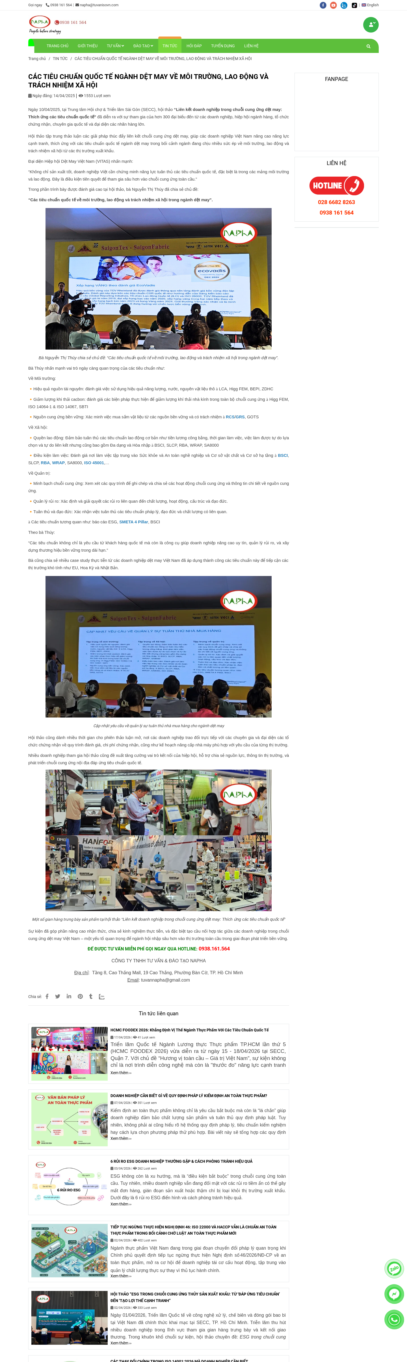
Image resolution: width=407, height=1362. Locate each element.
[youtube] (335, 5)
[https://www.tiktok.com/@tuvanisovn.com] (356, 5)
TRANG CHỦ (57, 46)
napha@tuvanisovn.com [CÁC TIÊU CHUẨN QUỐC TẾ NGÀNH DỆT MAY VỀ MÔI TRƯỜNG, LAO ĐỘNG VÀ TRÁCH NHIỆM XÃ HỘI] (96, 5)
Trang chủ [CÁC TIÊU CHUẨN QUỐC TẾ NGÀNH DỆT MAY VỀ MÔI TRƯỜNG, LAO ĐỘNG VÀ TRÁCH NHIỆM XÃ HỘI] (37, 58)
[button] (371, 5)
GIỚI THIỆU (88, 46)
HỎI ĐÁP (194, 46)
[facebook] (325, 5)
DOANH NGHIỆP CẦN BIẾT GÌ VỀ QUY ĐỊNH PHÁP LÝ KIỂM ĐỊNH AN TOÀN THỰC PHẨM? (189, 1095)
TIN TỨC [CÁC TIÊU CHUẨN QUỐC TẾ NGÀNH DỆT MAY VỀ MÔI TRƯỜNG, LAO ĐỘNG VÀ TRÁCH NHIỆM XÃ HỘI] (60, 58)
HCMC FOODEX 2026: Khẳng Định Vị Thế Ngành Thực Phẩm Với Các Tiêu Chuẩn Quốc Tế (190, 1030)
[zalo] (346, 5)
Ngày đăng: (40, 95)
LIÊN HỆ (251, 46)
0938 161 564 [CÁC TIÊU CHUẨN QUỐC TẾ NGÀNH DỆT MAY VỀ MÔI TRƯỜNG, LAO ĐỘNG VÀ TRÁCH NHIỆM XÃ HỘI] (59, 5)
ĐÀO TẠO (143, 46)
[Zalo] (105, 996)
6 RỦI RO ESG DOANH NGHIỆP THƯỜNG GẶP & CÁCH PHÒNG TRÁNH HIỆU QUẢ (181, 1161)
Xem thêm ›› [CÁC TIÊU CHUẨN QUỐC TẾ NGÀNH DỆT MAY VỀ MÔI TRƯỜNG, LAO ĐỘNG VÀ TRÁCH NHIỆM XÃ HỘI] (121, 1072)
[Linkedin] (69, 996)
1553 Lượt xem (95, 95)
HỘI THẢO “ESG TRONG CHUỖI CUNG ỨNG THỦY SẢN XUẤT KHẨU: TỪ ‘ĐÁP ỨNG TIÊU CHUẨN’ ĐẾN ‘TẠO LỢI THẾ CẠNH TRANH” (195, 1297)
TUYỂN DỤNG (223, 46)
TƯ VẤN (115, 46)
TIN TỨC (170, 46)
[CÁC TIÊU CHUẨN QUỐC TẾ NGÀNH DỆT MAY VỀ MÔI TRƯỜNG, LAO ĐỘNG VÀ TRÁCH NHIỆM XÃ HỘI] (58, 25)
